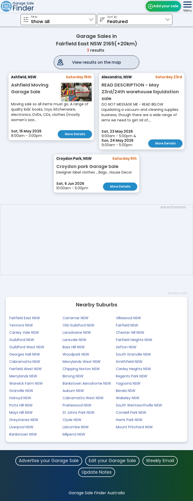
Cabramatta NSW (24, 361)
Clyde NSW (72, 419)
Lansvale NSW (74, 339)
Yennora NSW (21, 325)
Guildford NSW (21, 339)
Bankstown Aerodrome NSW (87, 383)
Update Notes (97, 472)
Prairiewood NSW (77, 405)
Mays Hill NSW (21, 412)
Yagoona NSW (128, 383)
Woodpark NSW (76, 354)
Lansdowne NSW (77, 332)
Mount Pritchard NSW (134, 427)
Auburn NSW (73, 390)
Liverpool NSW (21, 427)
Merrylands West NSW (82, 361)
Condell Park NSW (131, 412)
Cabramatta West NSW (83, 397)
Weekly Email (160, 461)
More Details (75, 134)
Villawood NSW (128, 317)
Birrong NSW (73, 376)
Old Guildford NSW (78, 325)
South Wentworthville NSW (139, 405)
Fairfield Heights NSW (134, 339)
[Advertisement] (99, 240)
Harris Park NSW (129, 419)
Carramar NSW (75, 317)
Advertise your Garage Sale (49, 461)
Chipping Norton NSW (81, 368)
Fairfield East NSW (24, 317)
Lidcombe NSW (76, 427)
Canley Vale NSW (24, 332)
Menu (187, 10)
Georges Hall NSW (24, 354)
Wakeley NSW (127, 397)
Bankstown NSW (23, 434)
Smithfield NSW (129, 361)
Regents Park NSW (131, 376)
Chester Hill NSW (130, 332)
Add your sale (165, 6)
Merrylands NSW (23, 376)
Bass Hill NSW (74, 347)
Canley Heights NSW (133, 368)
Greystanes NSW (23, 419)
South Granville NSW (133, 354)
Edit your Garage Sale (112, 461)
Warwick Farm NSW (26, 383)
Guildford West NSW (26, 347)
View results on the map (96, 62)
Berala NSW (125, 390)
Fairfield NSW (127, 325)
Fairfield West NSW (25, 368)
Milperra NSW (74, 434)
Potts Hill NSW (21, 405)
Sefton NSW (126, 347)
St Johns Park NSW (78, 412)
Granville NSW (21, 390)
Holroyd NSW (20, 397)
